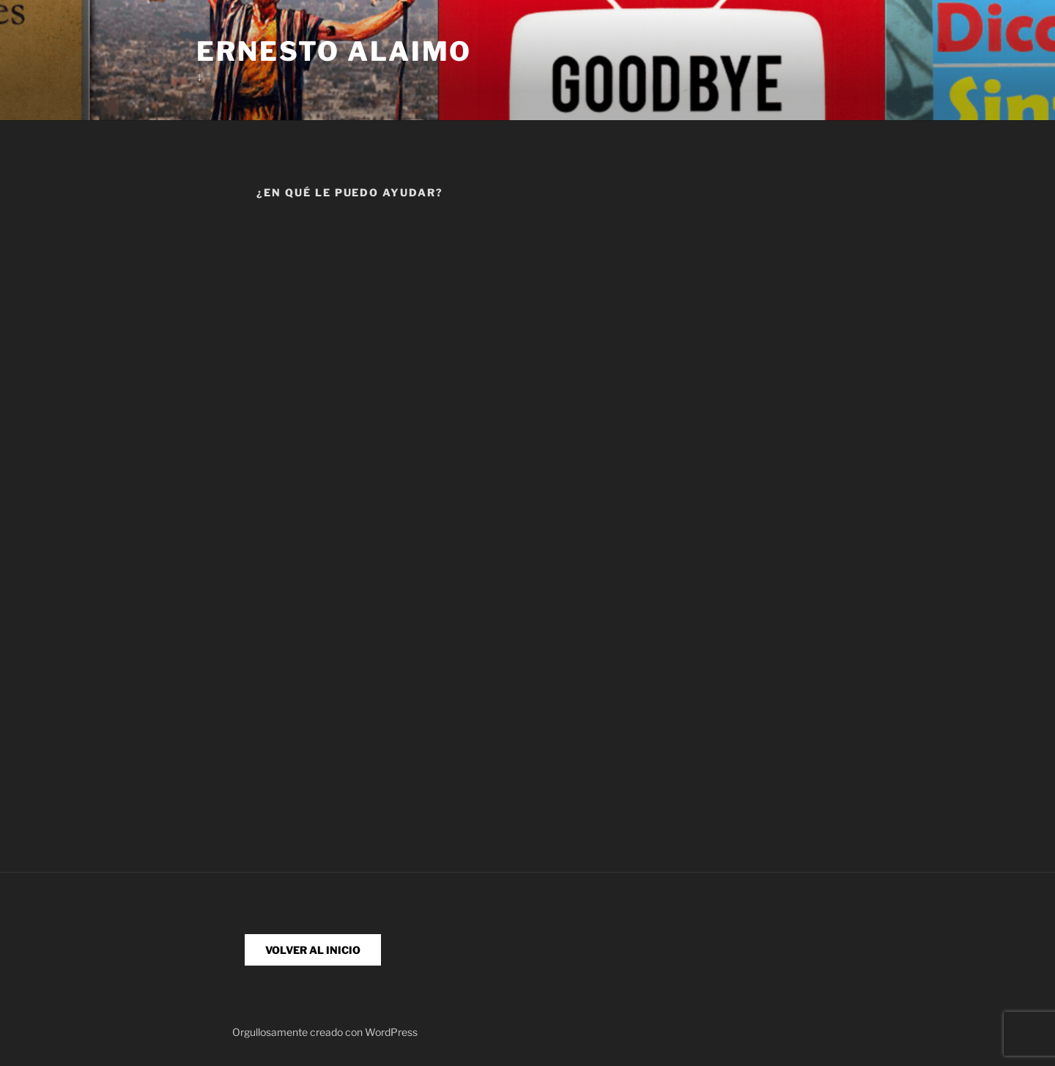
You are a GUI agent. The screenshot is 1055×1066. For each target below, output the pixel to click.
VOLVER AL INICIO (312, 950)
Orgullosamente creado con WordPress (325, 1032)
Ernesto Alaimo (334, 51)
